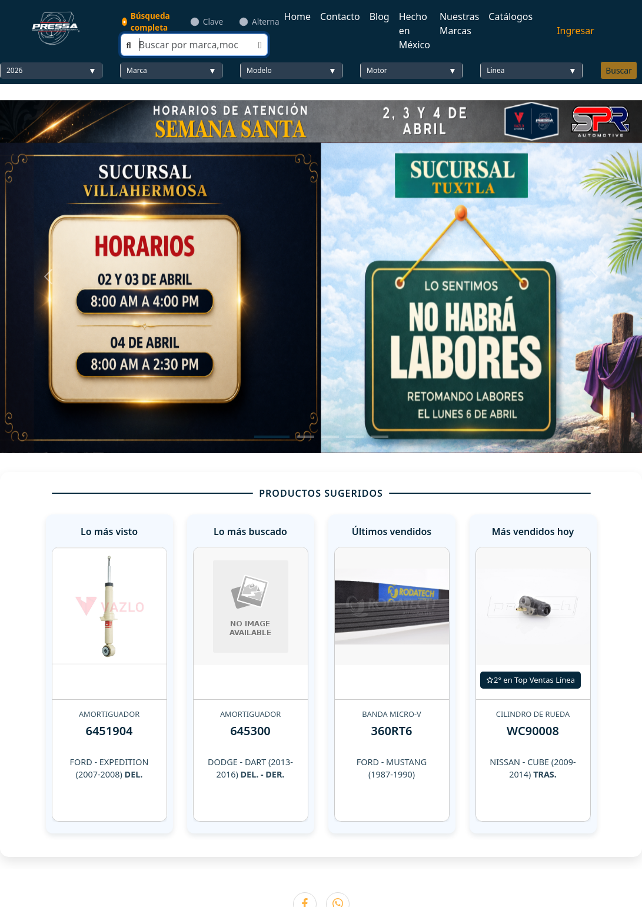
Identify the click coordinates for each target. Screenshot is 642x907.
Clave (213, 21)
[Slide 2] (305, 437)
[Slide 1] (272, 437)
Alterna (265, 21)
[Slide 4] (355, 437)
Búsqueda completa (150, 21)
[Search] (194, 45)
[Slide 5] (379, 437)
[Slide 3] (330, 437)
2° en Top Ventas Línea (530, 680)
